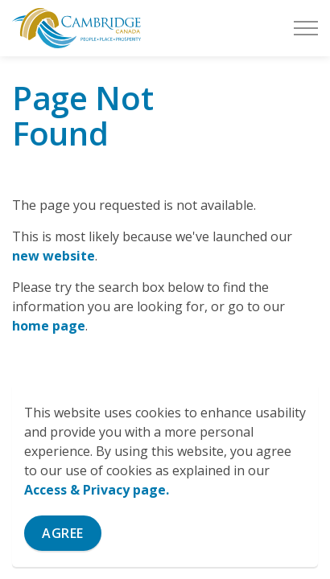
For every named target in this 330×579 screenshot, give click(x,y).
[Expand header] (306, 28)
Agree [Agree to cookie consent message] (63, 533)
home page (48, 326)
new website (53, 256)
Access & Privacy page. (96, 490)
